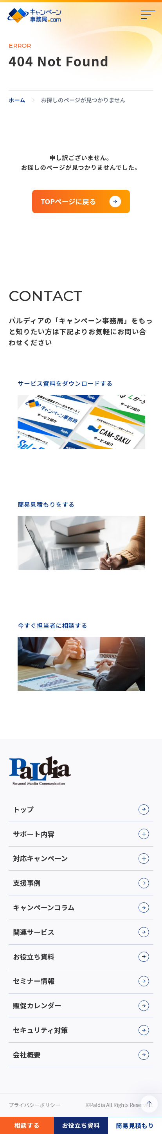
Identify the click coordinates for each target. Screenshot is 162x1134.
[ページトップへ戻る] (149, 1104)
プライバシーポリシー (34, 1105)
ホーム (17, 100)
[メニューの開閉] (148, 15)
